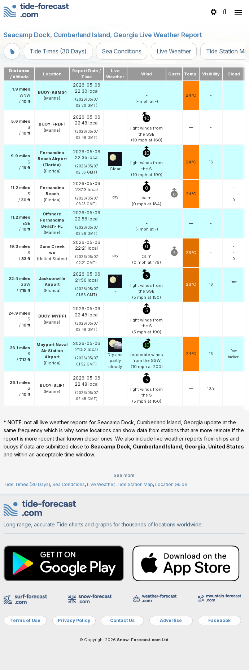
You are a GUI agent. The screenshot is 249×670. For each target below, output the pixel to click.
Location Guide (171, 484)
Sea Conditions (121, 51)
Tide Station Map (135, 484)
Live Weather (174, 51)
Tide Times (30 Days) (58, 51)
